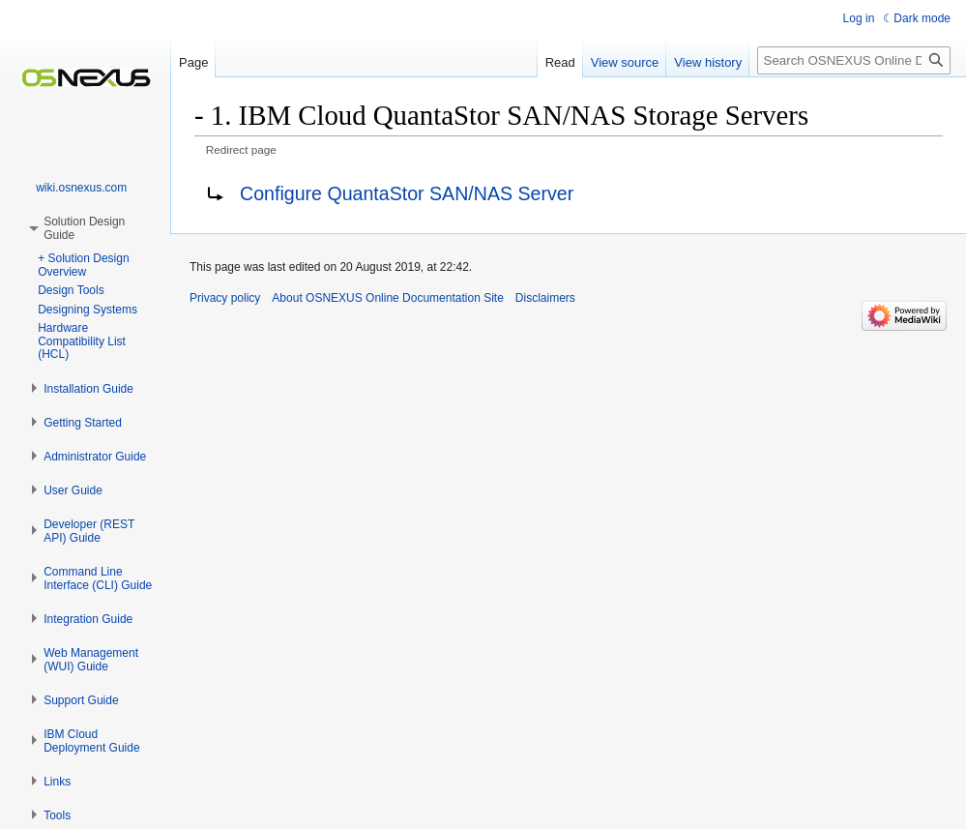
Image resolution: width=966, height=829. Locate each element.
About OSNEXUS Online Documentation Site (387, 298)
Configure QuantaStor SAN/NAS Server (406, 193)
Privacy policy (225, 298)
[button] (88, 389)
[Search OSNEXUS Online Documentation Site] (854, 60)
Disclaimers (545, 298)
